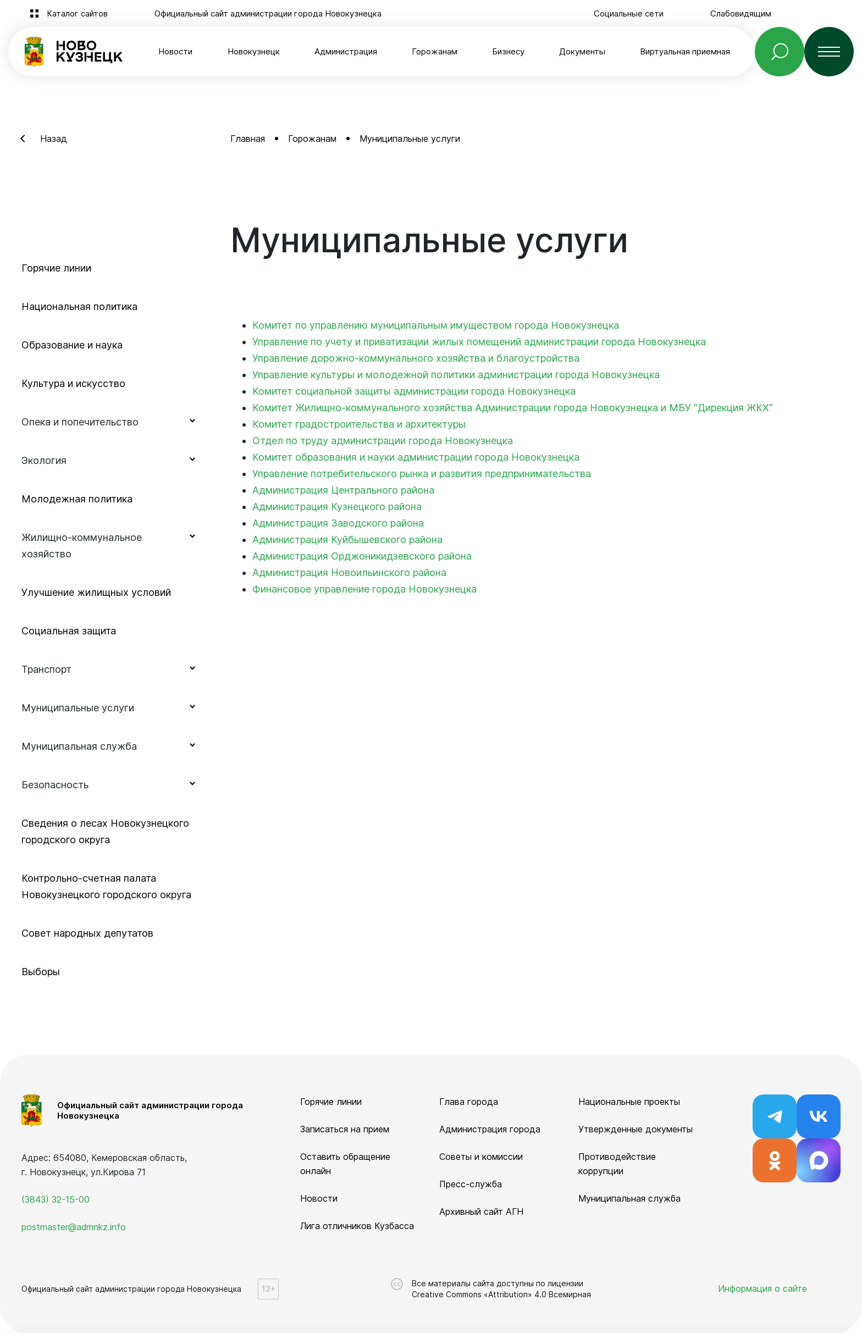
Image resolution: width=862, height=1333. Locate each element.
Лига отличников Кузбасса (357, 1225)
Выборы (40, 971)
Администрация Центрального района (343, 490)
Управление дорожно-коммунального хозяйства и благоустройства (415, 358)
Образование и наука (72, 345)
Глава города (468, 1101)
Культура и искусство (73, 383)
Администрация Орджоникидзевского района (362, 556)
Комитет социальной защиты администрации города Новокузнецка (414, 391)
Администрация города (489, 1129)
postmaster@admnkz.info (73, 1226)
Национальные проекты (629, 1101)
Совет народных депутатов (87, 933)
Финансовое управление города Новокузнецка (364, 589)
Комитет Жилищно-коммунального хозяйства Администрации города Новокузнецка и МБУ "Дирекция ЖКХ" (512, 407)
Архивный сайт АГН (481, 1211)
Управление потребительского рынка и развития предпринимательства (421, 473)
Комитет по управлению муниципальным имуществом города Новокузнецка (435, 325)
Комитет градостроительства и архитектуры (359, 424)
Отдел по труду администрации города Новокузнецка (382, 440)
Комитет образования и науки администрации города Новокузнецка (415, 457)
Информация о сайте (762, 1288)
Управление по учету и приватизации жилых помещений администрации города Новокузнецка (479, 341)
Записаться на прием (344, 1129)
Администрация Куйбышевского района (347, 539)
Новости (175, 51)
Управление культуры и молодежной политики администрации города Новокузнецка (456, 374)
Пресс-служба (470, 1184)
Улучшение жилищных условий (96, 592)
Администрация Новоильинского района (349, 572)
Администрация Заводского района (338, 523)
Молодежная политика (76, 499)
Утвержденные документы (635, 1129)
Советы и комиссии (481, 1156)
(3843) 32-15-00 (55, 1199)
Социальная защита (68, 631)
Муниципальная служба (629, 1198)
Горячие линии (56, 268)
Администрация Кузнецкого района (337, 506)
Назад (53, 138)
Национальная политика (79, 306)
